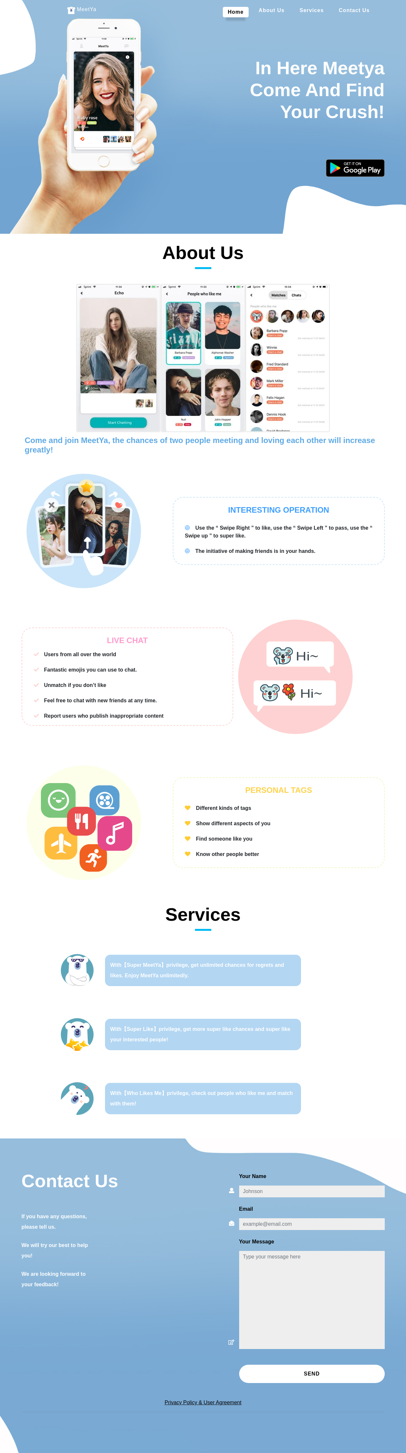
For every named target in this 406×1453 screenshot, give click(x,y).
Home (238, 11)
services (312, 10)
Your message (256, 1241)
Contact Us (354, 10)
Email (246, 1209)
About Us (272, 10)
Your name (252, 1176)
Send (312, 1373)
